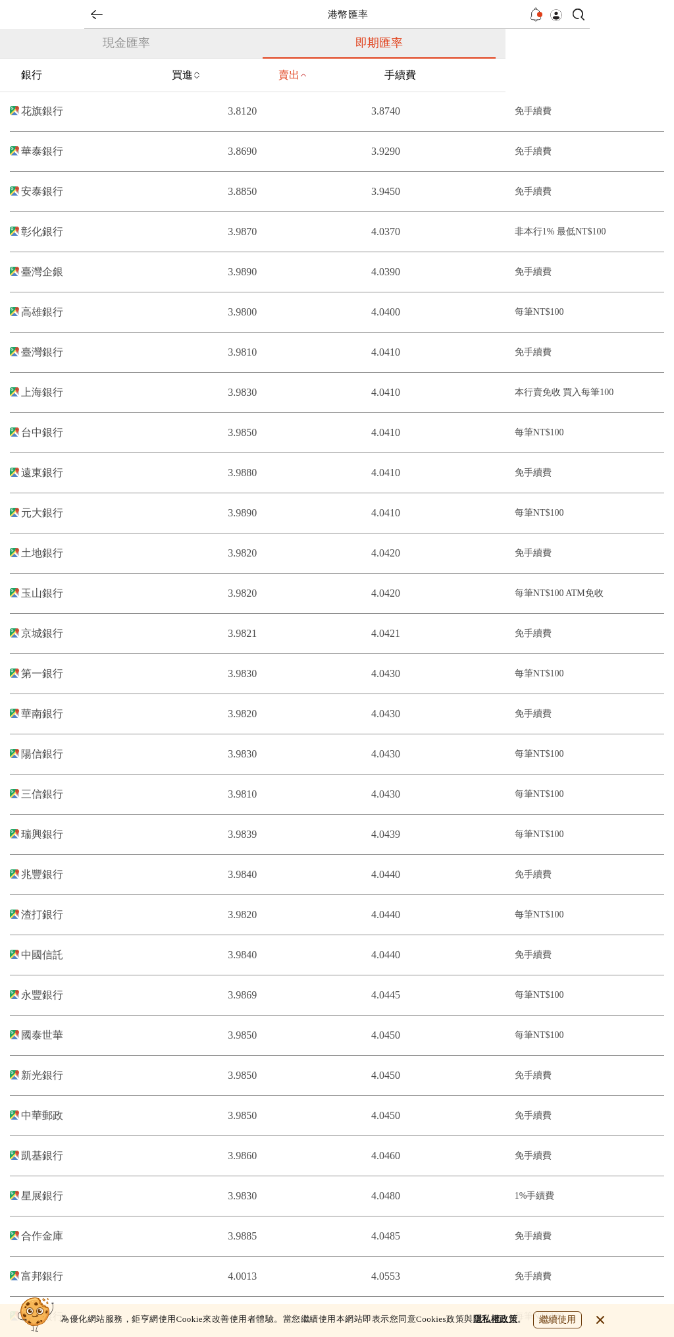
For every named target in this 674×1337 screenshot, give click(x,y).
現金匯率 (126, 42)
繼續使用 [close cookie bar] (557, 1319)
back (97, 14)
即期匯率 (379, 42)
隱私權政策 (495, 1319)
